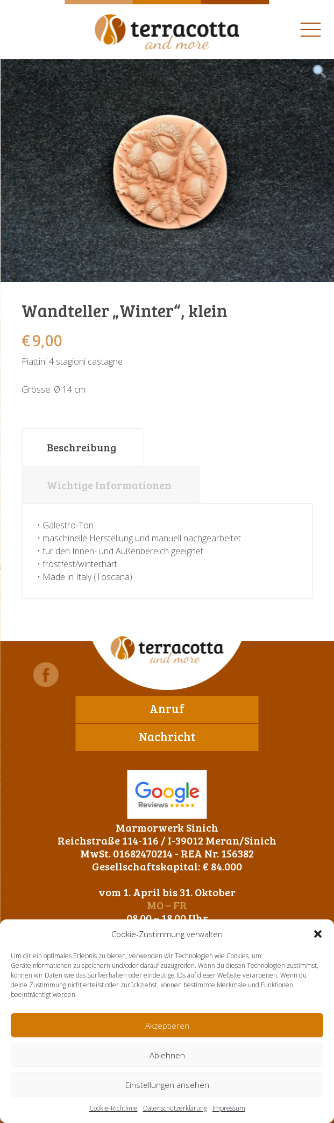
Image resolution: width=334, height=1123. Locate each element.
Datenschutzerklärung (175, 1108)
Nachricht (167, 736)
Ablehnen (167, 1055)
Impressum (228, 1108)
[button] (317, 934)
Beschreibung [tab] (81, 447)
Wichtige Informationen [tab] (109, 484)
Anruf (167, 708)
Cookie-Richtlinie (113, 1108)
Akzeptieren (167, 1025)
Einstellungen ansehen (167, 1084)
